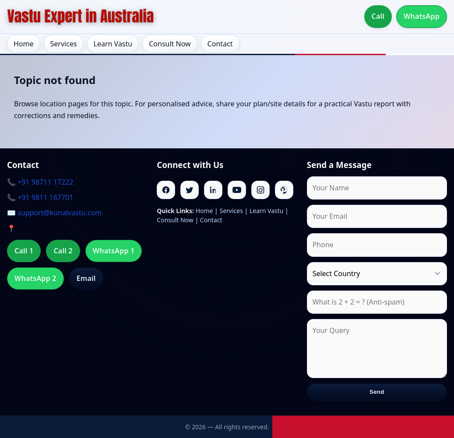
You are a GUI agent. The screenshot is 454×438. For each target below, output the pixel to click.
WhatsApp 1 (114, 251)
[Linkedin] (213, 190)
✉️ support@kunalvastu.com (54, 212)
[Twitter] (189, 190)
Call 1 (23, 251)
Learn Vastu (113, 44)
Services (63, 44)
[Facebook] (166, 190)
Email (86, 278)
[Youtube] (237, 190)
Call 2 (62, 251)
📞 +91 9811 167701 (40, 197)
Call (378, 16)
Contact (220, 44)
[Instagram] (260, 190)
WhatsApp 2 (35, 278)
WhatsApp (422, 16)
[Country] (377, 273)
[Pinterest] (284, 190)
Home (24, 44)
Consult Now (169, 44)
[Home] (80, 16)
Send (377, 392)
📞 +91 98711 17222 (40, 182)
